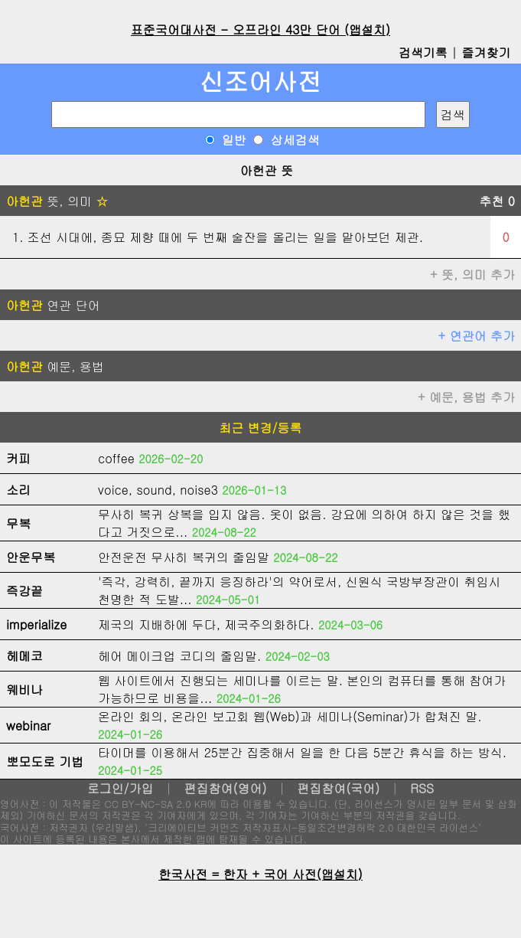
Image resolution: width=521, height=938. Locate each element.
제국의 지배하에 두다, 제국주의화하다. (206, 624)
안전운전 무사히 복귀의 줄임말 (183, 557)
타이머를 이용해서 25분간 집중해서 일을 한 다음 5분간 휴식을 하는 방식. (302, 752)
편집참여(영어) (225, 788)
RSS (422, 788)
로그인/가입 (120, 788)
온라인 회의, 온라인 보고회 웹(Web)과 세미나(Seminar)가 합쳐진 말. (290, 716)
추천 (497, 201)
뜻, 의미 (57, 201)
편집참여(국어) (338, 788)
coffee (116, 458)
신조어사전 (261, 81)
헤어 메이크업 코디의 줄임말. (179, 656)
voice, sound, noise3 (158, 489)
